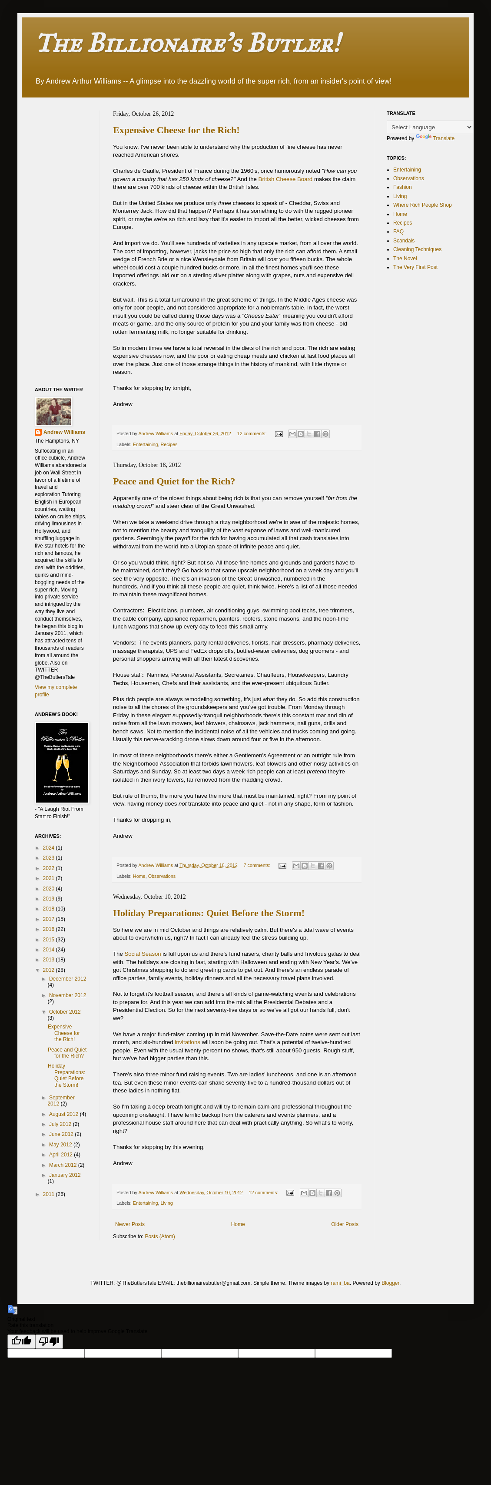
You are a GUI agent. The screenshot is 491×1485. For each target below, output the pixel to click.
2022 (49, 868)
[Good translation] (21, 1341)
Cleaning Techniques (417, 249)
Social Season (142, 954)
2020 (49, 889)
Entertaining (145, 444)
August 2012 (64, 1114)
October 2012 (65, 1012)
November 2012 (67, 995)
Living (166, 1203)
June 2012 (62, 1134)
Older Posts (344, 1224)
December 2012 (67, 979)
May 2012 (61, 1145)
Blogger (390, 1283)
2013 (49, 960)
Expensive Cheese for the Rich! (176, 129)
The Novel (405, 258)
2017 (49, 919)
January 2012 (65, 1175)
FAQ (398, 231)
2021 (49, 878)
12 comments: (252, 433)
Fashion (402, 187)
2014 (49, 950)
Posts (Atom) (160, 1236)
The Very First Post (415, 267)
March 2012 (63, 1165)
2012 (49, 970)
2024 (49, 848)
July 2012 (61, 1124)
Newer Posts (130, 1224)
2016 (49, 929)
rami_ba (340, 1283)
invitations (188, 1042)
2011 (49, 1194)
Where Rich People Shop (422, 205)
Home (139, 876)
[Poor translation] (49, 1341)
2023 (49, 858)
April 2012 (61, 1155)
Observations (162, 876)
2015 (49, 940)
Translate (435, 138)
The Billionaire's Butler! (187, 43)
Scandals (404, 241)
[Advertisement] (69, 241)
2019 (49, 899)
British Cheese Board (286, 179)
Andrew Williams (64, 432)
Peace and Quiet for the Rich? (174, 481)
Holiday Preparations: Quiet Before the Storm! (209, 912)
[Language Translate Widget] (430, 127)
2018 (49, 909)
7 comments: (257, 865)
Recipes (168, 444)
